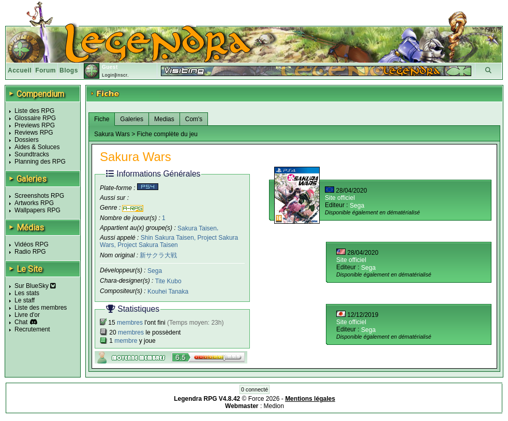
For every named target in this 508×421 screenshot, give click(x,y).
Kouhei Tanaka (167, 291)
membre (125, 340)
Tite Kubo (168, 281)
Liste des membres (40, 307)
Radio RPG (30, 251)
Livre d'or (27, 314)
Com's (194, 119)
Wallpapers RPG (37, 210)
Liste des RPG (34, 110)
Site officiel (340, 197)
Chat (20, 322)
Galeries (131, 119)
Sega (154, 270)
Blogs (68, 70)
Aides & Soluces (36, 147)
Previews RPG (34, 125)
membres (130, 322)
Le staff (24, 300)
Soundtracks (31, 154)
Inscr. (122, 75)
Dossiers (26, 139)
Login (108, 75)
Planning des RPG (40, 161)
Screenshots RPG (39, 195)
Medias (164, 119)
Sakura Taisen (197, 227)
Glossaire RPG (35, 118)
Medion (274, 406)
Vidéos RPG (31, 244)
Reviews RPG (33, 132)
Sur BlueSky (35, 285)
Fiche (101, 119)
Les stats (26, 293)
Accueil (20, 70)
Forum (45, 70)
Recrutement (32, 329)
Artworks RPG (34, 203)
